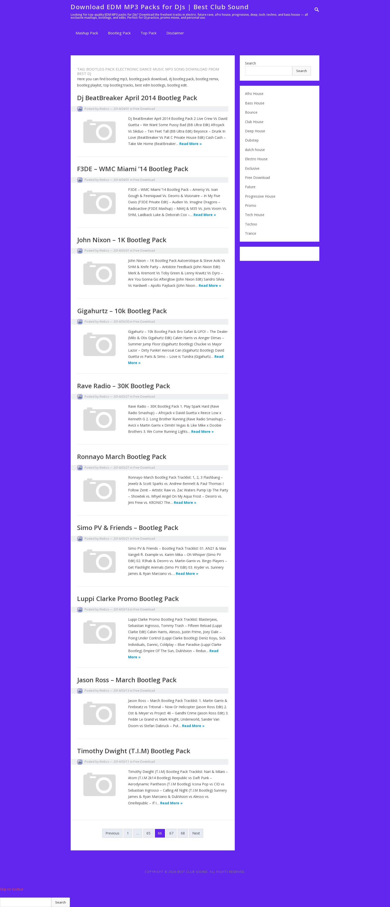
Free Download (144, 109)
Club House (254, 121)
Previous (112, 833)
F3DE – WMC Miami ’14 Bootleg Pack (132, 168)
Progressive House (260, 196)
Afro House (254, 93)
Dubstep (252, 140)
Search (250, 63)
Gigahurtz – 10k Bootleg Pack (122, 310)
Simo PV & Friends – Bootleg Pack (127, 527)
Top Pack (148, 32)
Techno (251, 224)
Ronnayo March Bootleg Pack (121, 456)
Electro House (256, 158)
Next (196, 833)
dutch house (255, 149)
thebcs (104, 109)
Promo (250, 205)
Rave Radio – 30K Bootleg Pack (123, 385)
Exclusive (252, 168)
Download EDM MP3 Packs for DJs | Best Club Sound (160, 6)
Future (250, 186)
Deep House (255, 131)
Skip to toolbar (12, 889)
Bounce (251, 112)
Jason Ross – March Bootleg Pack (127, 679)
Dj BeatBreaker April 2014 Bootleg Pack (137, 97)
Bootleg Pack (119, 32)
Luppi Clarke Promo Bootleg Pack (128, 598)
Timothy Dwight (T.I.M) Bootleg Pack (133, 750)
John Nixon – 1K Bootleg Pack (121, 239)
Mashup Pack (87, 32)
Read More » (190, 143)
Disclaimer (175, 32)
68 (183, 833)
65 (148, 833)
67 (171, 833)
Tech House (254, 214)
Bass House (254, 103)
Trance (250, 233)
